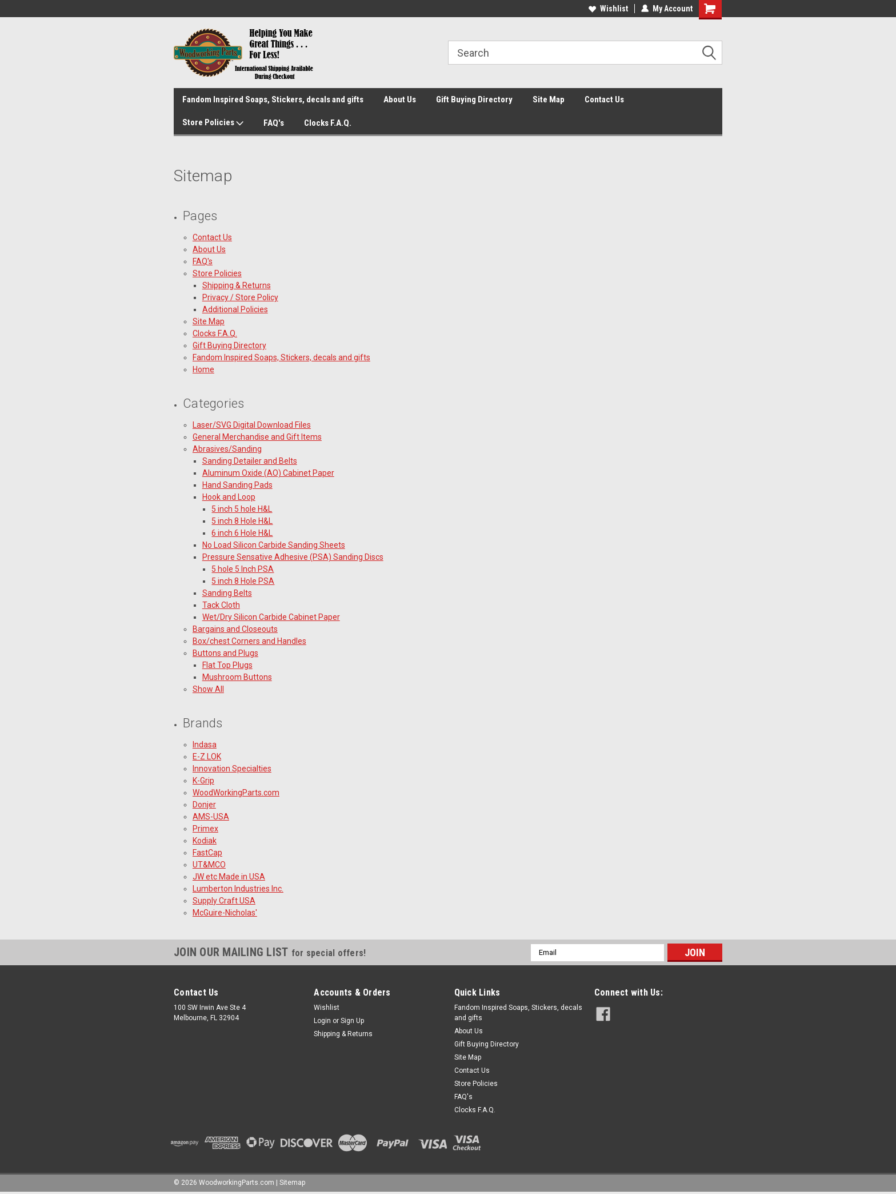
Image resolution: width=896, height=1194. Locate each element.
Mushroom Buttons (237, 677)
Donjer (204, 804)
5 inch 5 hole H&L (241, 509)
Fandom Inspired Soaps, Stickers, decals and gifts (272, 99)
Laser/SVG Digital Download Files (252, 424)
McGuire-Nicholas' (225, 912)
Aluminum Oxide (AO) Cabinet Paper (268, 472)
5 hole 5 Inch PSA (242, 569)
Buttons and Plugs (225, 653)
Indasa (205, 744)
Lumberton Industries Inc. (238, 888)
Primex (205, 828)
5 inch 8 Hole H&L (242, 521)
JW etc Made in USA (229, 876)
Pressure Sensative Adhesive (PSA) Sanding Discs (292, 557)
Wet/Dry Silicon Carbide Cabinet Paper (271, 617)
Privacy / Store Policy (240, 297)
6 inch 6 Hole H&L (242, 533)
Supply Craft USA (224, 900)
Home (203, 369)
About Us (399, 99)
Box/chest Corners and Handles (249, 641)
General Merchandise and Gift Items (257, 436)
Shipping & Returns (236, 285)
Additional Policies (235, 309)
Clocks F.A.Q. (327, 123)
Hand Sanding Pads (237, 484)
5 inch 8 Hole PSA (242, 581)
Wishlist (608, 8)
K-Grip (203, 780)
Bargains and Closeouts (235, 629)
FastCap (207, 852)
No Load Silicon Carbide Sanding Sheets (273, 545)
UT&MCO (209, 864)
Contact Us (604, 99)
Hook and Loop (228, 497)
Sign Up (352, 1021)
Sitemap (292, 1183)
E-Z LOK (207, 756)
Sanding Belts (227, 593)
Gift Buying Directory (474, 99)
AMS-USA (211, 816)
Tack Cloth (221, 605)
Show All (208, 689)
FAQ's (273, 123)
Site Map (549, 99)
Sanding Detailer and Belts (249, 460)
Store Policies (212, 123)
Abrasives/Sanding (227, 448)
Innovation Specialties (232, 768)
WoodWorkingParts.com (236, 792)
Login (322, 1021)
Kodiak (205, 840)
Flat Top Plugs (227, 665)
